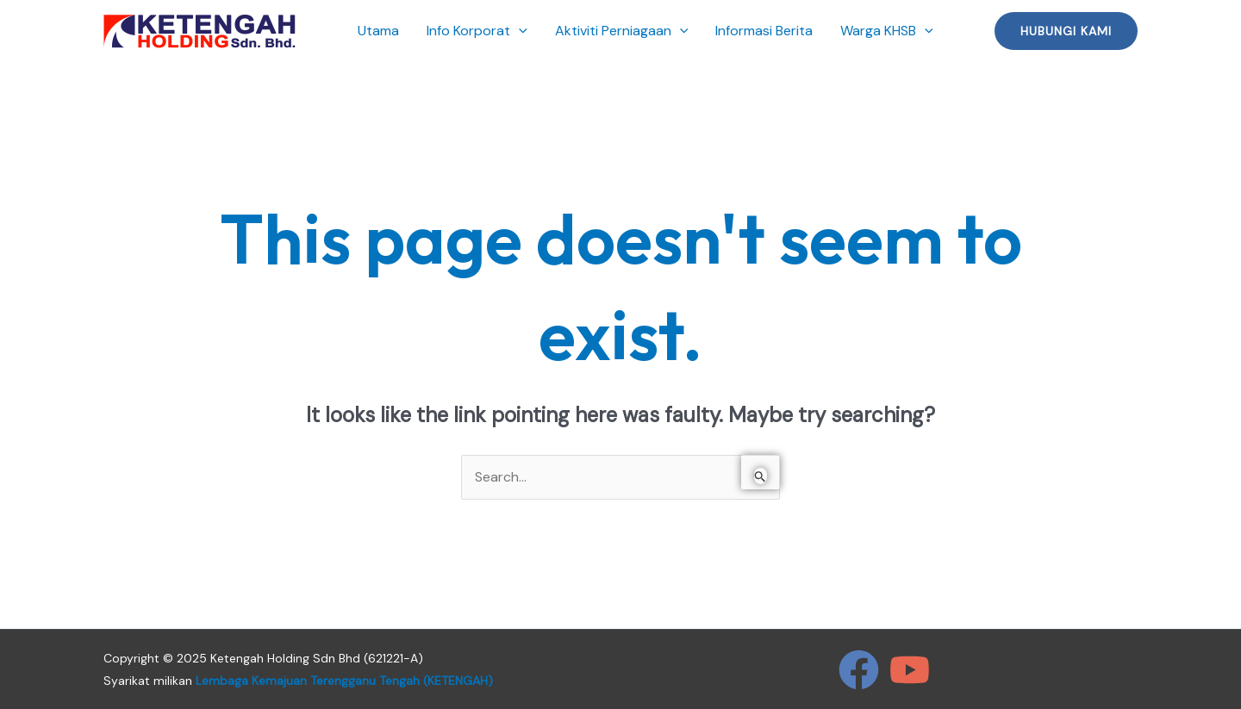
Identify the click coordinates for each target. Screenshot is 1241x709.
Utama (378, 31)
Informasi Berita (764, 31)
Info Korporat (477, 31)
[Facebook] (859, 670)
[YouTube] (909, 670)
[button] (1066, 31)
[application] (518, 31)
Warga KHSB (886, 31)
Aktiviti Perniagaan (622, 31)
